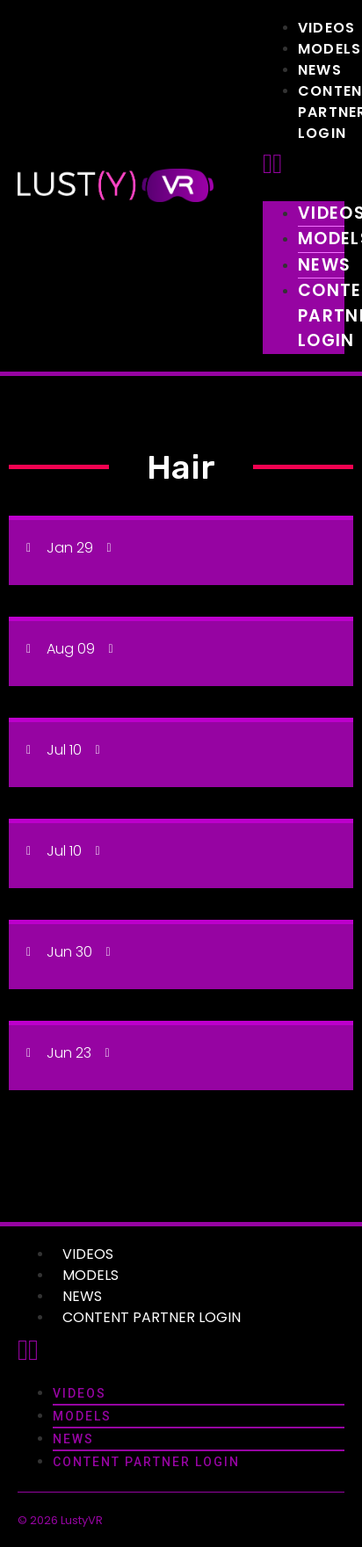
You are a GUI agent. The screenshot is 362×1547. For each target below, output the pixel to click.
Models (329, 49)
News (320, 70)
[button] (303, 164)
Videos (326, 28)
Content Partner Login (151, 1317)
